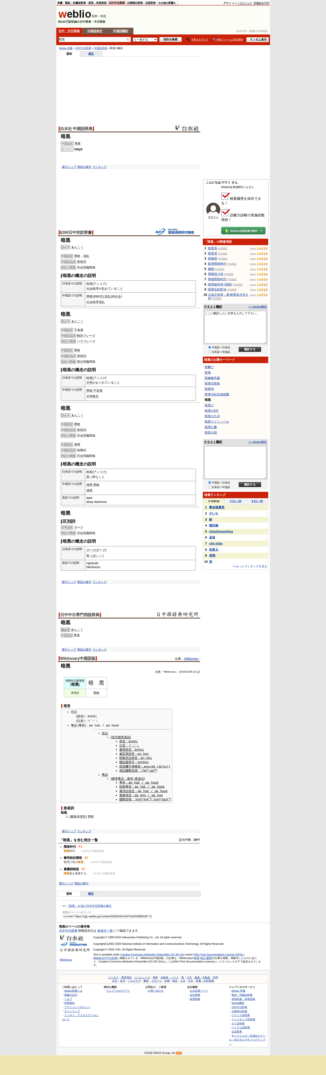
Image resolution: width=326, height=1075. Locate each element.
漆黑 (77, 444)
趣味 (146, 979)
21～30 (257, 501)
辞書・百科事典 (205, 979)
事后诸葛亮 (216, 507)
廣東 (121, 794)
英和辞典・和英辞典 (243, 997)
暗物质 (212, 258)
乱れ (105, 288)
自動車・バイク (169, 976)
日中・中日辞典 (69, 31)
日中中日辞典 (117, 3)
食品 (175, 979)
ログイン (244, 3)
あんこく (77, 247)
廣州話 (123, 790)
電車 (155, 976)
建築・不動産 (202, 976)
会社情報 (195, 993)
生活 (122, 979)
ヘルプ (68, 997)
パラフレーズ (86, 341)
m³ (139, 798)
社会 (89, 288)
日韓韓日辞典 (135, 3)
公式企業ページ (199, 989)
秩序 (95, 288)
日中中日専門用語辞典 (79, 615)
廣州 (129, 777)
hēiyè (79, 149)
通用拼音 (124, 749)
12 (197, 671)
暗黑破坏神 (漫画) (220, 284)
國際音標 (131, 769)
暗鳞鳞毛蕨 (212, 378)
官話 (74, 712)
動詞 (80, 335)
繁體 (81, 680)
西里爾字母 (126, 765)
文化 (114, 979)
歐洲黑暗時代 (217, 263)
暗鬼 (208, 372)
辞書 (60, 3)
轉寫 (137, 765)
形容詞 (81, 261)
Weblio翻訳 (238, 1001)
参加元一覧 (105, 929)
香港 (137, 777)
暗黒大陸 (211, 432)
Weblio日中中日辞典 (105, 956)
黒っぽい (92, 555)
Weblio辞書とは (73, 989)
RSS (179, 1052)
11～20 (235, 501)
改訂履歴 (206, 956)
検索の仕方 (70, 993)
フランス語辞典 (241, 1013)
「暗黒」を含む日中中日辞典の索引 (89, 904)
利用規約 (69, 1001)
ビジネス (113, 976)
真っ (89, 477)
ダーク (78, 527)
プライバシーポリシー (77, 1005)
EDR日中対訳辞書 (76, 232)
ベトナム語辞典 (241, 1026)
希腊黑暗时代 (217, 279)
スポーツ (156, 979)
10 (194, 671)
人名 (182, 979)
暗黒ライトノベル (217, 421)
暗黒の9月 (212, 410)
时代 (100, 296)
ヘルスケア (134, 979)
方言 (190, 979)
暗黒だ (209, 405)
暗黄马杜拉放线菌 (217, 394)
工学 (189, 976)
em (135, 794)
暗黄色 (209, 389)
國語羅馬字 (126, 761)
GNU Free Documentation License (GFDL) (219, 953)
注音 (80, 721)
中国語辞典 (100, 48)
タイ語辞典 (238, 1022)
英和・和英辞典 (97, 3)
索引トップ (69, 167)
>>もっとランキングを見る (250, 566)
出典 (157, 671)
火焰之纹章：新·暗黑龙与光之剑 (228, 296)
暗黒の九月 (212, 416)
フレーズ (89, 335)
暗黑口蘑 (211, 427)
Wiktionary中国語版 (78, 658)
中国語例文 (94, 31)
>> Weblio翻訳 (257, 306)
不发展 (78, 330)
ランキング (99, 167)
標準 (114, 777)
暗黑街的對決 (217, 289)
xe (150, 769)
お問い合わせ (156, 989)
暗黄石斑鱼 (212, 383)
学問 (215, 976)
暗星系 (212, 248)
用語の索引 (84, 167)
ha (162, 798)
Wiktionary (191, 658)
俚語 (83, 815)
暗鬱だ (209, 367)
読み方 (65, 629)
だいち (213, 513)
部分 (80, 361)
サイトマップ (72, 1009)
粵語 (74, 725)
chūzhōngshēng (221, 531)
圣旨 (212, 537)
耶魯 (121, 757)
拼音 (80, 716)
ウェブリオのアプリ (118, 989)
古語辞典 (150, 3)
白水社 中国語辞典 (76, 128)
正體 (76, 680)
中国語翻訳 (120, 31)
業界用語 (126, 976)
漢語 (121, 769)
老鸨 (212, 555)
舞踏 (211, 269)
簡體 (68, 680)
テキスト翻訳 (213, 306)
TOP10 (214, 501)
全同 (83, 267)
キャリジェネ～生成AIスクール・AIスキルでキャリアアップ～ (247, 1038)
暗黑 (197, 956)
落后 (95, 396)
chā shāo (216, 543)
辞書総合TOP (262, 3)
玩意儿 (213, 549)
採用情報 (195, 997)
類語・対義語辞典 (75, 3)
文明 (89, 382)
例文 (91, 53)
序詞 (76, 692)
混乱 (86, 256)
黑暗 (77, 256)
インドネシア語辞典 (243, 1018)
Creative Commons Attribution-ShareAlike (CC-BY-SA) (152, 953)
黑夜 (78, 143)
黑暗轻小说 (215, 274)
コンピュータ (142, 976)
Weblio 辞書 (66, 48)
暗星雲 (212, 253)
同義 (86, 361)
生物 (167, 979)
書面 (73, 815)
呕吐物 (213, 525)
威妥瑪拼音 (126, 753)
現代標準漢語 (120, 737)
